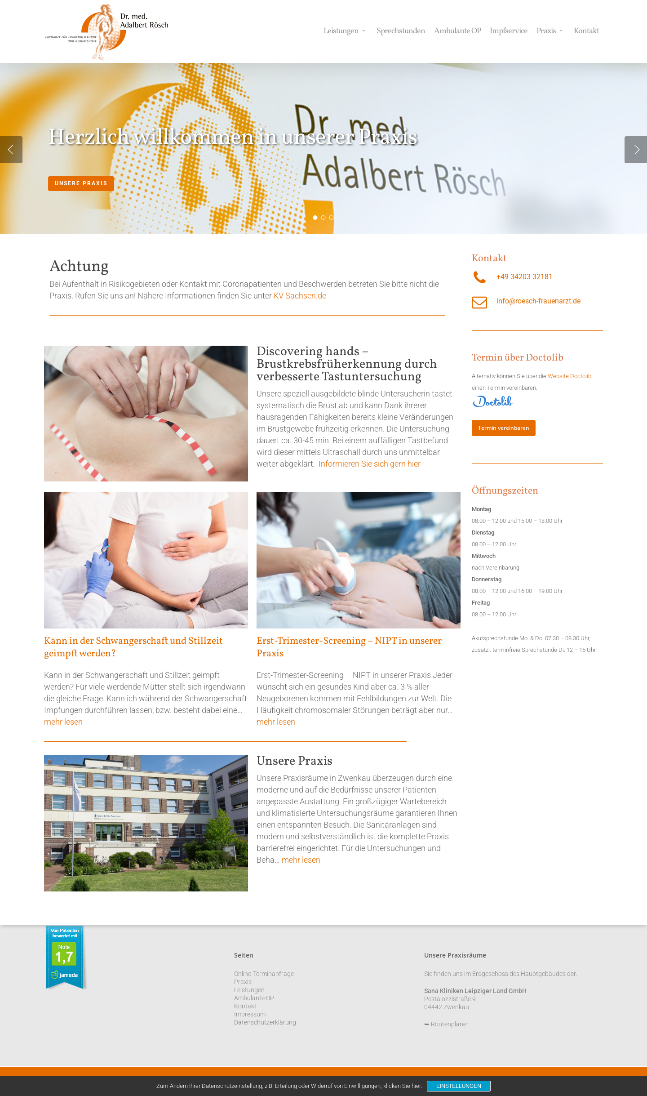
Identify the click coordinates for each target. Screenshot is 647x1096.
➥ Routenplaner (446, 1024)
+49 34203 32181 (524, 276)
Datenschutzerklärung (265, 1022)
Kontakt (586, 31)
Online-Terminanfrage (264, 973)
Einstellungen (458, 1086)
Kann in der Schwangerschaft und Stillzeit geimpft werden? (133, 647)
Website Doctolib (569, 376)
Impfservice (508, 31)
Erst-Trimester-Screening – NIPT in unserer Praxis (349, 647)
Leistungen (345, 31)
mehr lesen (63, 721)
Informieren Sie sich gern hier (370, 463)
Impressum (250, 1014)
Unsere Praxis (81, 184)
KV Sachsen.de (300, 295)
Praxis (550, 31)
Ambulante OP (457, 31)
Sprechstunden (401, 31)
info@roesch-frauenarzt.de (538, 301)
